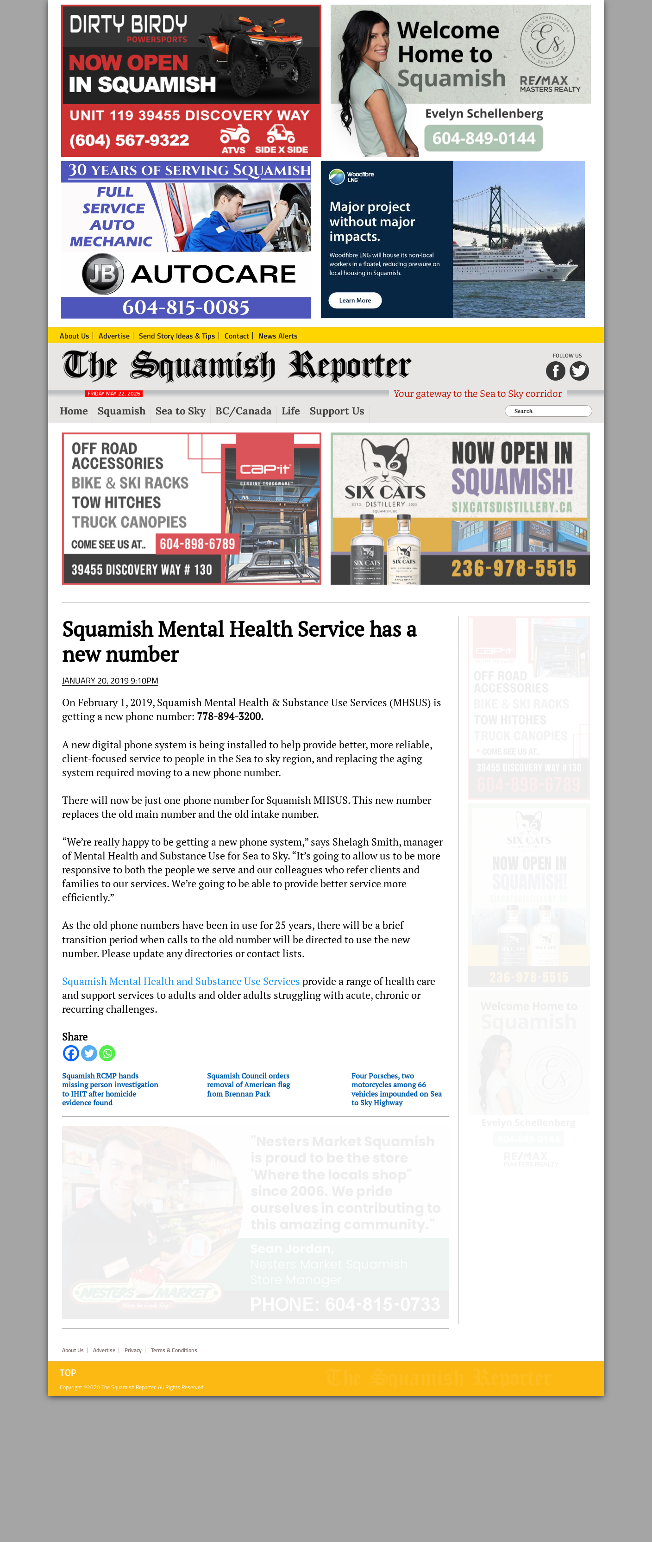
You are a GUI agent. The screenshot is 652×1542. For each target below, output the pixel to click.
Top (68, 1518)
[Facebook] (71, 1059)
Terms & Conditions (174, 1496)
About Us (73, 1496)
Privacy (133, 1496)
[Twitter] (89, 1059)
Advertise (104, 1496)
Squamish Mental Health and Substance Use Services (181, 986)
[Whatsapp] (107, 1059)
